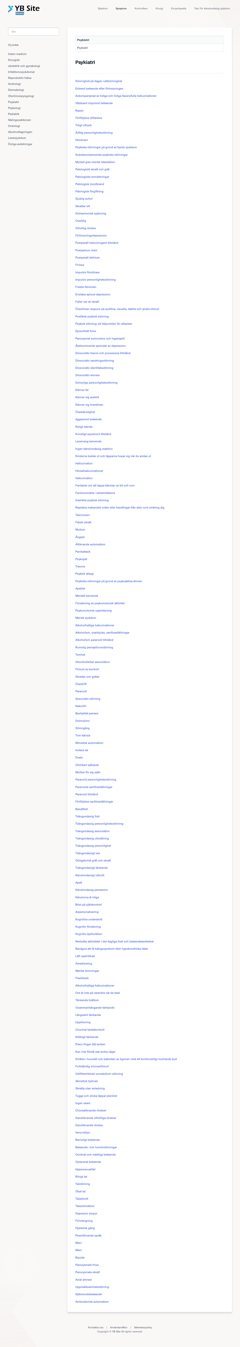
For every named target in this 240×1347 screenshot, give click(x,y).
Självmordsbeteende (88, 1294)
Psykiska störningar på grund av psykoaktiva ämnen (108, 581)
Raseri (79, 110)
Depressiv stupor (86, 1213)
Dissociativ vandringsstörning (94, 360)
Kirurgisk (14, 60)
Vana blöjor (82, 1132)
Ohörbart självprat (87, 765)
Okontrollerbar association (92, 662)
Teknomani (82, 515)
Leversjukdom (17, 138)
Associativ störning (87, 699)
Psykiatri (82, 48)
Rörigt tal (81, 1176)
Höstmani (81, 140)
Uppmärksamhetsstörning (92, 1287)
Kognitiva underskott (88, 919)
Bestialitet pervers (86, 713)
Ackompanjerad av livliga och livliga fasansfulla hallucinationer (115, 96)
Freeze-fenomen (85, 287)
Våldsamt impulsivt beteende (94, 103)
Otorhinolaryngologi (21, 96)
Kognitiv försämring (88, 926)
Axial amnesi (83, 1279)
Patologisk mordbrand (89, 184)
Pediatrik (13, 114)
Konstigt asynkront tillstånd (93, 434)
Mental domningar (87, 971)
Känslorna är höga (87, 897)
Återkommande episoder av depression (100, 346)
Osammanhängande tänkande (94, 1007)
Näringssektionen (19, 120)
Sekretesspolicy (143, 1327)
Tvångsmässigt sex (87, 853)
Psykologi (14, 108)
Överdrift (81, 684)
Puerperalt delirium (87, 257)
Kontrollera (141, 8)
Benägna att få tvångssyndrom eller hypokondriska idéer (111, 948)
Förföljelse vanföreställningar (94, 801)
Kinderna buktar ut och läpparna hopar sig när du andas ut (113, 456)
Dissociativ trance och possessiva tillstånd (102, 353)
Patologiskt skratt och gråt (92, 169)
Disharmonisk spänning (90, 213)
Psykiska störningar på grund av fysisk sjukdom (106, 147)
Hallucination (84, 463)
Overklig (80, 220)
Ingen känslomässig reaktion (94, 449)
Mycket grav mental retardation (95, 162)
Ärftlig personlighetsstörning (94, 132)
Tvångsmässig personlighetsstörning (99, 823)
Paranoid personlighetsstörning (95, 779)
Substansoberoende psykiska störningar (101, 154)
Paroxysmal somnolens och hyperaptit (100, 338)
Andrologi (14, 84)
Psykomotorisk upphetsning (93, 610)
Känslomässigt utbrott (89, 875)
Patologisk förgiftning (89, 191)
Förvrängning (84, 1220)
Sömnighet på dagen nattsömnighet (98, 81)
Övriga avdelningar (20, 144)
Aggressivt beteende (88, 419)
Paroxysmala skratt (87, 1272)
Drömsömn (82, 721)
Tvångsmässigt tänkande (91, 868)
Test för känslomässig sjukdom (212, 8)
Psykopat (81, 559)
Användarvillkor (119, 1327)
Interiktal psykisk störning (92, 500)
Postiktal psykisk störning (92, 316)
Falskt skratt (83, 522)
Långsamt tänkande (88, 1015)
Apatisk (80, 588)
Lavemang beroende (88, 441)
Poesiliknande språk (88, 1235)
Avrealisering (83, 963)
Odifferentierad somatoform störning (99, 1074)
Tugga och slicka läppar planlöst (96, 1096)
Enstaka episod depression (92, 294)
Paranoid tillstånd (86, 794)
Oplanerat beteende (88, 1162)
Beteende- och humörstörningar (96, 1147)
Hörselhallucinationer (89, 471)
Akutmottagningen (20, 132)
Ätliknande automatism (90, 544)
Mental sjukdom (85, 618)
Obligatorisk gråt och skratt (93, 860)
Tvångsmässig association (92, 831)
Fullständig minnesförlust (92, 1066)
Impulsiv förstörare (87, 272)
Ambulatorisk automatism (92, 1301)
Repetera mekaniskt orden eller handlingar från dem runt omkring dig (119, 507)
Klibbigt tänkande (86, 1037)
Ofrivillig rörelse (85, 228)
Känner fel (81, 390)
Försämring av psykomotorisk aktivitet (99, 603)
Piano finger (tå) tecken (90, 1044)
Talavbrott (81, 1198)
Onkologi (14, 126)
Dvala (78, 757)
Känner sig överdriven (89, 404)
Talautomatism (84, 1206)
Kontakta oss (96, 1327)
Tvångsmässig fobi (87, 816)
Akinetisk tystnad (86, 1081)
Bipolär (80, 1257)
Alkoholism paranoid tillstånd (94, 640)
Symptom (121, 8)
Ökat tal (80, 1191)
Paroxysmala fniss (87, 1265)
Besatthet (81, 809)
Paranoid (81, 691)
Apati (78, 882)
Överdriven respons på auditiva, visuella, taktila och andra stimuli (117, 309)
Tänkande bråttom (87, 1000)
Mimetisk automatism (89, 743)
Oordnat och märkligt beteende (95, 1154)
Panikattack (82, 551)
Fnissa (79, 265)
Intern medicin (17, 54)
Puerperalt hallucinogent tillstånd (96, 243)
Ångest (80, 537)
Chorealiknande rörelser (90, 1110)
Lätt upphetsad (85, 956)
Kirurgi (159, 8)
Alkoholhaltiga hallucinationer (94, 625)
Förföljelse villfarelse (88, 118)
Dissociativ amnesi (87, 375)
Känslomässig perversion (91, 890)
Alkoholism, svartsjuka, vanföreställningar (102, 632)
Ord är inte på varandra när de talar (97, 993)
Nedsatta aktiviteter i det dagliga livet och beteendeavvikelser (114, 941)
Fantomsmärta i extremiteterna (95, 493)
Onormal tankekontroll (89, 1029)
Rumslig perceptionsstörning (94, 647)
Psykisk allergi (84, 573)
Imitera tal (81, 750)
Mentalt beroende (86, 596)
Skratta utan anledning (90, 1088)
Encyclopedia (178, 8)
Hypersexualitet (85, 1169)
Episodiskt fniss (85, 331)
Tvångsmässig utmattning (92, 838)
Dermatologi (16, 90)
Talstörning (82, 1184)
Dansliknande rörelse (89, 1125)
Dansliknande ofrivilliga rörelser (95, 1118)
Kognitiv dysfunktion (88, 934)
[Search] (33, 32)
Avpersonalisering (87, 912)
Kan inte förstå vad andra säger (95, 1051)
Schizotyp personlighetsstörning (96, 382)
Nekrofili (80, 706)
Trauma (80, 566)
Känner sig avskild (87, 397)
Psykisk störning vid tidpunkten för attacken (103, 323)
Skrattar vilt (82, 206)
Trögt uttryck (83, 125)
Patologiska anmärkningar (92, 177)
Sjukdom (103, 8)
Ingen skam (82, 1103)
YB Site (116, 1331)
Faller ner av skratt (87, 301)
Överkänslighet (85, 412)
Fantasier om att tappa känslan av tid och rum (104, 485)
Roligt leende (83, 426)
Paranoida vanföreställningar (93, 787)
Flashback (82, 978)
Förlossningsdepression (91, 235)
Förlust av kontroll (87, 669)
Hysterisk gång (85, 1228)
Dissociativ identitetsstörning (94, 368)
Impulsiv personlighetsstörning (95, 279)
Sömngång (82, 728)
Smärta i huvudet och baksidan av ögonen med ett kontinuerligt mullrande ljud (126, 1059)
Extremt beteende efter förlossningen (99, 88)
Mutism (80, 529)
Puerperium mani (86, 250)
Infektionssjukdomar (21, 72)
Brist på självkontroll (88, 904)
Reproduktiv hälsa (19, 78)
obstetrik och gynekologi (24, 66)
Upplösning (83, 1022)
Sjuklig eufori (84, 198)
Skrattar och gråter (87, 676)
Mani (78, 1243)
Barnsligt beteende (87, 1140)
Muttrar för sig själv (87, 772)
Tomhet (80, 654)
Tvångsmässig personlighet (93, 845)
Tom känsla (82, 735)
